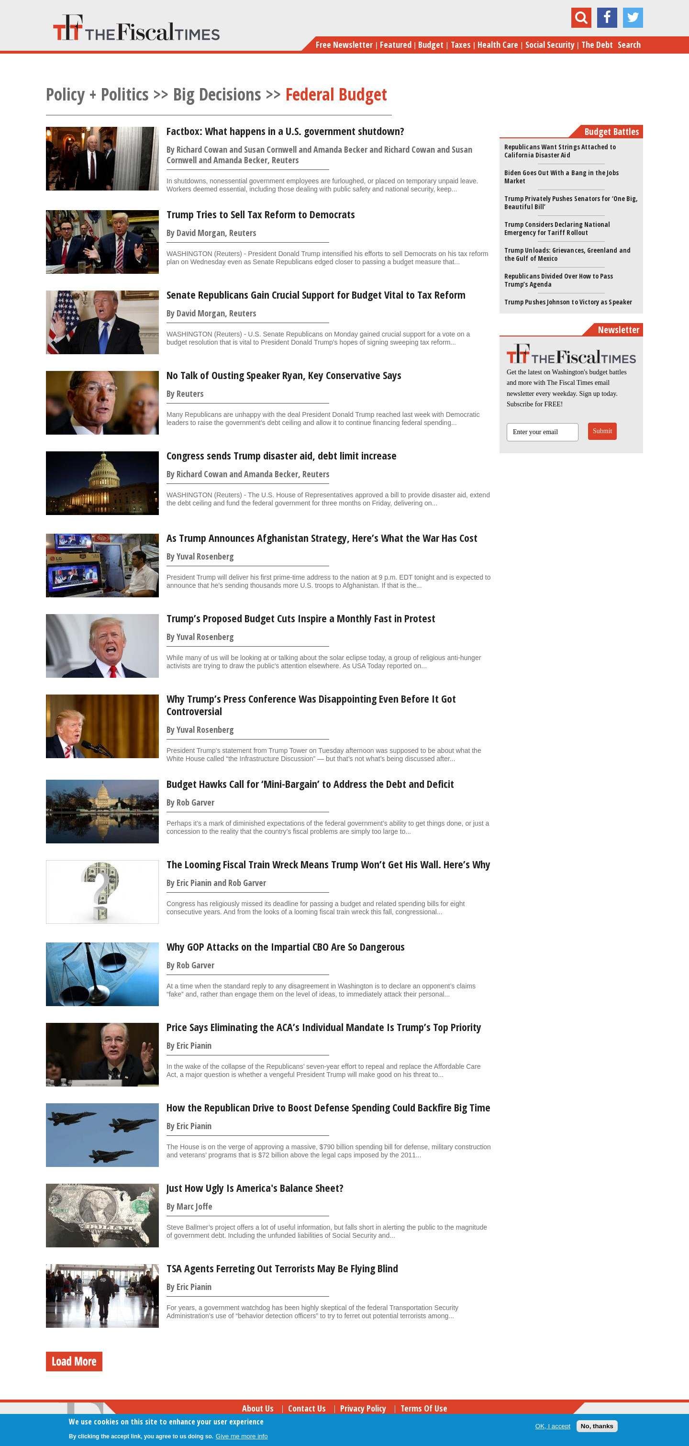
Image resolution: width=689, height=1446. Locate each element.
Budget (431, 44)
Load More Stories (90, 1362)
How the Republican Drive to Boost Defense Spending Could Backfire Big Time (328, 1107)
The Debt (597, 44)
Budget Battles (612, 131)
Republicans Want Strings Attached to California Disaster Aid (560, 150)
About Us (258, 1408)
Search (629, 44)
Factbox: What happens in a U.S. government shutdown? (285, 130)
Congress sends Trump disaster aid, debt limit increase (282, 455)
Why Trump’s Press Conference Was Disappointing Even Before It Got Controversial (311, 704)
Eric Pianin (194, 882)
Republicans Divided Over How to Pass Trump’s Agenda (558, 280)
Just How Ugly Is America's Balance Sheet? (255, 1187)
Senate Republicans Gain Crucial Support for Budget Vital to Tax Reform (316, 294)
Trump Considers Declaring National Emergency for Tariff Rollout (557, 228)
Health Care (498, 44)
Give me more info (242, 1436)
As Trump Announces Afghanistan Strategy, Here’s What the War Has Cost (322, 537)
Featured (395, 44)
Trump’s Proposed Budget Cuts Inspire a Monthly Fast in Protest (301, 618)
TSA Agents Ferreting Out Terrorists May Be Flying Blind (282, 1268)
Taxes (461, 44)
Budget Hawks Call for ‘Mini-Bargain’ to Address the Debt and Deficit (310, 783)
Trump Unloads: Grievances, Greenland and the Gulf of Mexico (567, 254)
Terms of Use (423, 1408)
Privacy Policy (363, 1408)
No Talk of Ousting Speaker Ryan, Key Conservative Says (284, 375)
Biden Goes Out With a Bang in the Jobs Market (561, 176)
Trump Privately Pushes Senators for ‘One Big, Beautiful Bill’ (571, 202)
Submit (602, 431)
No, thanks (597, 1426)
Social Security (550, 44)
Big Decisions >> (227, 94)
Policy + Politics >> (107, 94)
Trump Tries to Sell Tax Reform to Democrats (261, 214)
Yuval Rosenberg (205, 556)
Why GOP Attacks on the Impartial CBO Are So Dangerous (286, 946)
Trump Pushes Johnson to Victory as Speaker (568, 301)
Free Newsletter (344, 44)
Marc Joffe (194, 1206)
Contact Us (307, 1408)
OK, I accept (552, 1426)
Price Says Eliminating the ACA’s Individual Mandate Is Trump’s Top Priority (324, 1027)
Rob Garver (195, 802)
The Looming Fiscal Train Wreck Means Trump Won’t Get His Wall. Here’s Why (328, 864)
